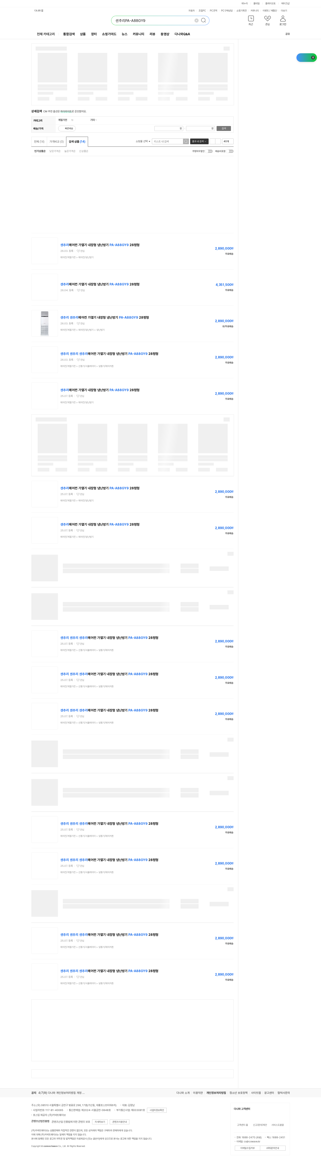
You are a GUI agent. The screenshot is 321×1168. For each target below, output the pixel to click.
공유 (285, 34)
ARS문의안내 (272, 1148)
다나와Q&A (182, 34)
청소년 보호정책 (238, 1092)
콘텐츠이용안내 (119, 1121)
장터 (94, 34)
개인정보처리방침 (216, 1092)
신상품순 (83, 151)
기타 (92, 120)
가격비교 (57, 141)
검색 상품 (77, 141)
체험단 (274, 10)
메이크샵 (285, 3)
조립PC (202, 10)
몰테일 (256, 3)
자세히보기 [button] (100, 1121)
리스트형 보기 (212, 141)
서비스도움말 (277, 1125)
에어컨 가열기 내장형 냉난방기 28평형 (100, 245)
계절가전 (62, 120)
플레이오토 (270, 3)
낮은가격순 (55, 151)
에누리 (245, 3)
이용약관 (198, 1092)
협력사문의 (284, 1092)
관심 (82, 251)
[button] (251, 21)
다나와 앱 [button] (38, 10)
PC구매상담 (227, 10)
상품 (83, 34)
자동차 (192, 10)
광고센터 (269, 1092)
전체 (39, 141)
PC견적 (213, 10)
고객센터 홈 (242, 1125)
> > (82, 329)
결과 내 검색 (197, 141)
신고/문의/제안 (260, 1125)
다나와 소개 (183, 1092)
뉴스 (125, 34)
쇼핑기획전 (241, 10)
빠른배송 (69, 128)
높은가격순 (70, 151)
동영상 (165, 34)
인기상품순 (40, 151)
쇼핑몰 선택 (143, 141)
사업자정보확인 (157, 1110)
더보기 (285, 10)
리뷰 (152, 34)
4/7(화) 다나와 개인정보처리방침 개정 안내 (62, 1092)
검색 (224, 128)
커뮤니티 (255, 10)
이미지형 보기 (218, 141)
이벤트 (266, 10)
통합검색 (69, 34)
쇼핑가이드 (109, 34)
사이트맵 (256, 1092)
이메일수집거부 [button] (247, 1148)
